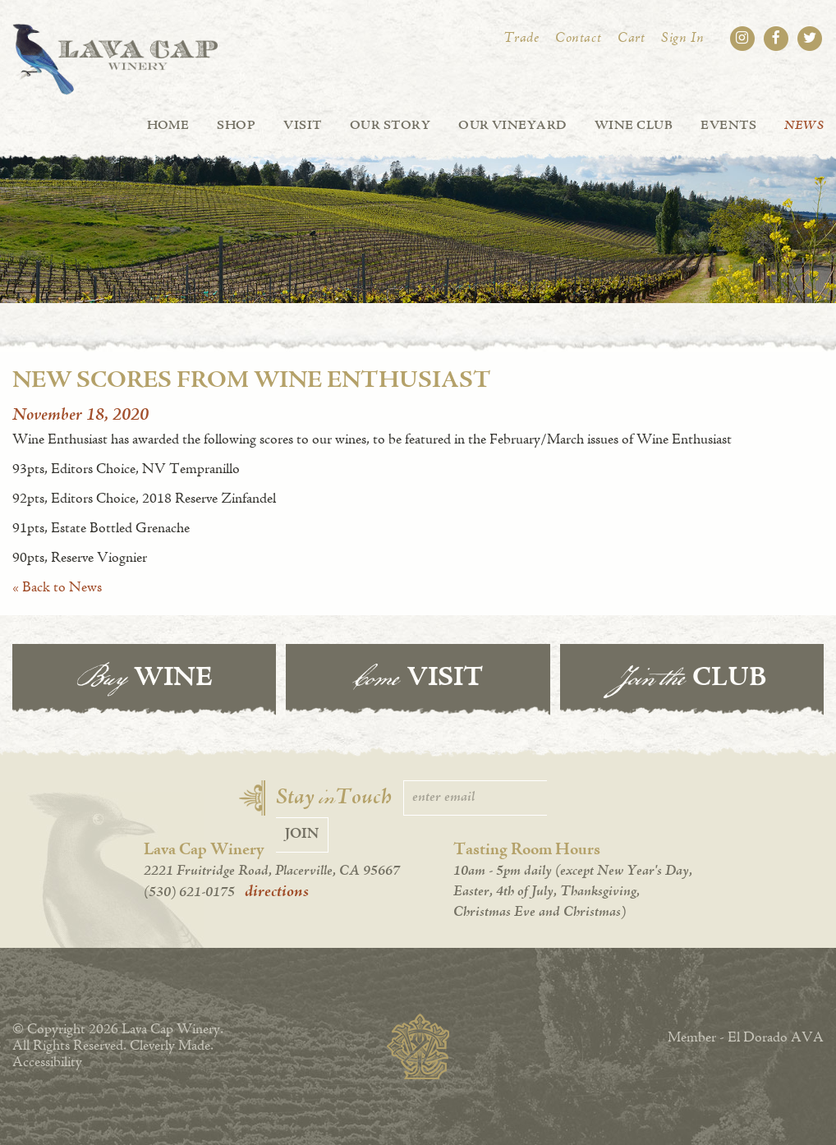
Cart (631, 38)
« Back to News (57, 588)
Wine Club (634, 126)
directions (277, 892)
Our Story (390, 126)
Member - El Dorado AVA (746, 1038)
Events (728, 126)
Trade (521, 38)
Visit (302, 126)
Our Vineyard (512, 126)
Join (302, 834)
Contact (578, 38)
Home (168, 126)
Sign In (683, 38)
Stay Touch (334, 798)
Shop (236, 126)
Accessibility (47, 1063)
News (804, 126)
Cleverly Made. (172, 1046)
